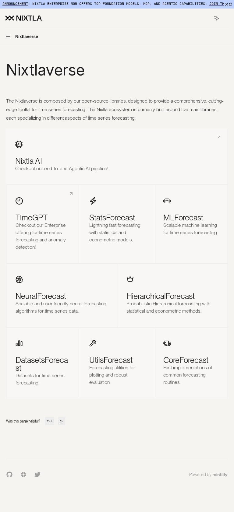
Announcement (15, 4)
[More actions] (226, 18)
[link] (117, 156)
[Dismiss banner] (226, 4)
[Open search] (205, 18)
